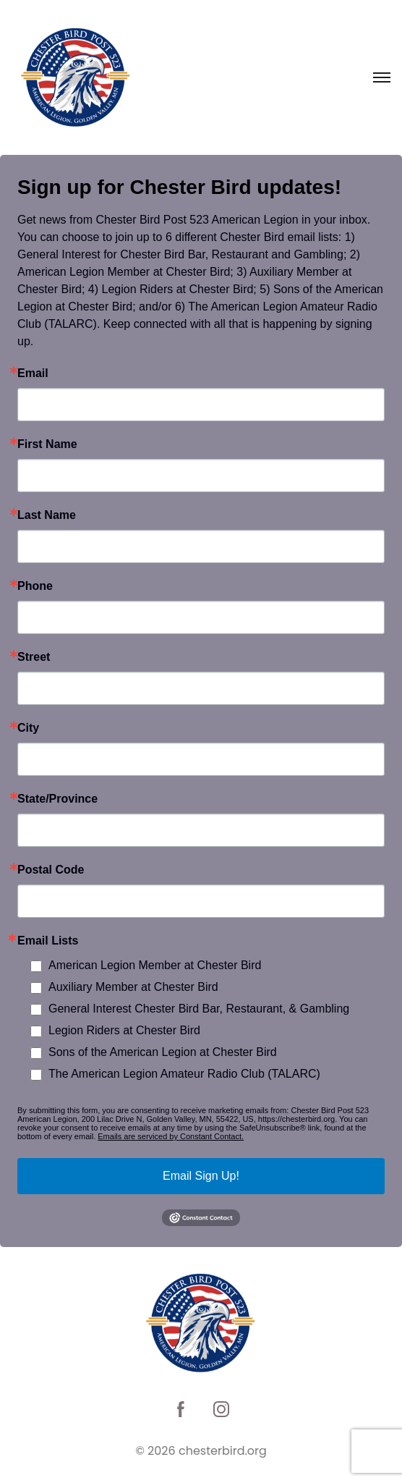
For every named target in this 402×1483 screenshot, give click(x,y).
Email (32, 373)
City (28, 728)
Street (33, 657)
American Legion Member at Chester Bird (154, 965)
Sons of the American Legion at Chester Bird (162, 1052)
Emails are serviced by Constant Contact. (171, 1136)
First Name (47, 444)
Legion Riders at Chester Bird (124, 1030)
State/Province (57, 799)
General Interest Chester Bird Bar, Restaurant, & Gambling (198, 1008)
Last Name (46, 515)
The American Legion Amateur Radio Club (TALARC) (184, 1074)
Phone (35, 586)
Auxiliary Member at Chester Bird (133, 987)
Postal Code (50, 870)
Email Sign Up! (201, 1176)
